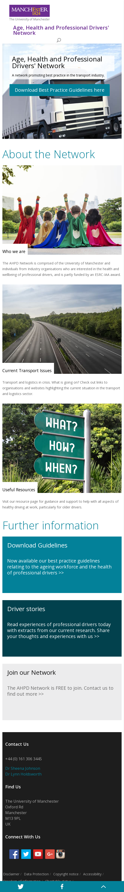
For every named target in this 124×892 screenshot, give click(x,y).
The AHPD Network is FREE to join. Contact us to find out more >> (60, 691)
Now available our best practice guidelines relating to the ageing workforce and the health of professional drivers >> (59, 567)
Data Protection (36, 874)
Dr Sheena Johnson (22, 768)
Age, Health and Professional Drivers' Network (57, 62)
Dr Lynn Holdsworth (23, 774)
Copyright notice (66, 874)
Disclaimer (11, 874)
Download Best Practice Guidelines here (59, 90)
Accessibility (92, 874)
